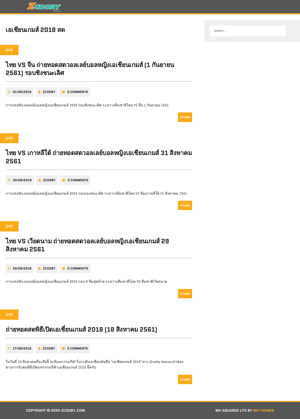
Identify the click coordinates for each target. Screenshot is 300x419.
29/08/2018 (22, 268)
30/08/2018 (22, 180)
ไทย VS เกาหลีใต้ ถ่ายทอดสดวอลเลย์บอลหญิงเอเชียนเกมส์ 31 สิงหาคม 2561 (99, 156)
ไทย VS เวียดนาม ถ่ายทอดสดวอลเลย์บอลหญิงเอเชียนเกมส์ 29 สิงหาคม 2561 (87, 245)
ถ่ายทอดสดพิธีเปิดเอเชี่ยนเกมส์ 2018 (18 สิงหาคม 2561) (81, 329)
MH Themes (263, 410)
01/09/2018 (22, 92)
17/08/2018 (22, 348)
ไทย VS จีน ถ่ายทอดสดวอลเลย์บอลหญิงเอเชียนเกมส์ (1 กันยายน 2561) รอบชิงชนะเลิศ (90, 68)
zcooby (49, 92)
